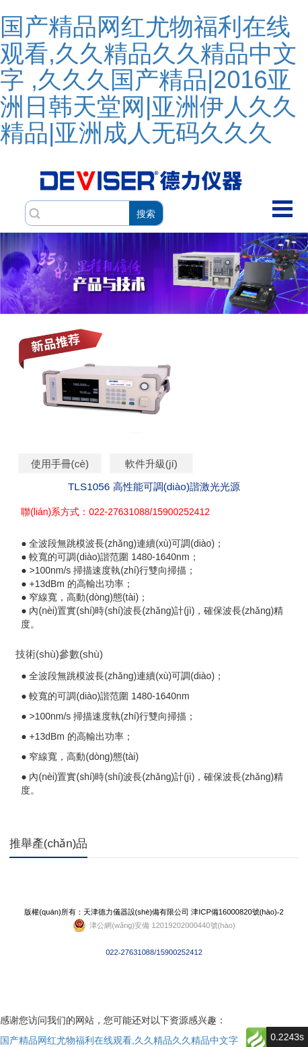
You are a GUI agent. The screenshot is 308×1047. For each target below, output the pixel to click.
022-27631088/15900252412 (154, 925)
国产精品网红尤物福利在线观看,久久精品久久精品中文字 (119, 1040)
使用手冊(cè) (60, 463)
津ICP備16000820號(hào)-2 (237, 912)
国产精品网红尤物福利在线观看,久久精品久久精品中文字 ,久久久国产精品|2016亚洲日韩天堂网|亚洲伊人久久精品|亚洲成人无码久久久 (148, 80)
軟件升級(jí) (151, 463)
